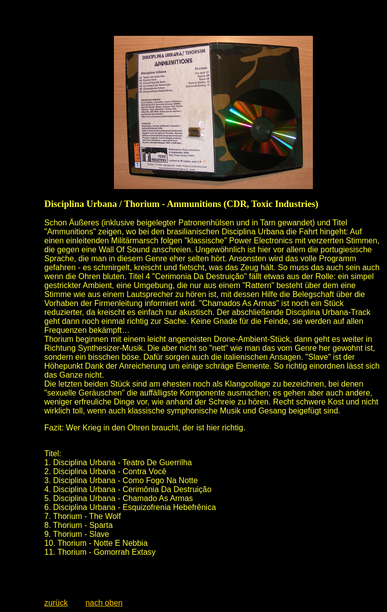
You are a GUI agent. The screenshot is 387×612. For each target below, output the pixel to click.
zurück (56, 603)
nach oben (104, 603)
